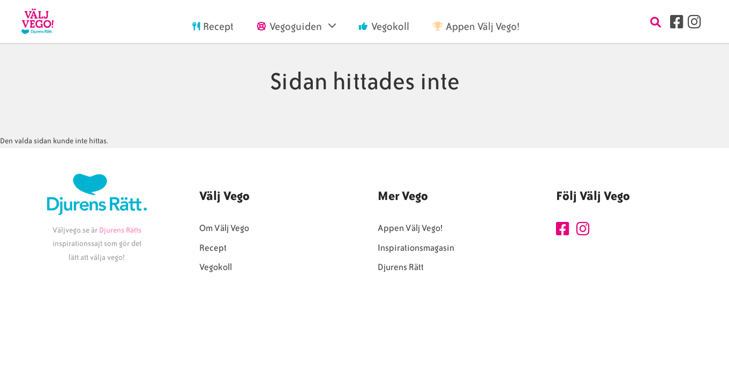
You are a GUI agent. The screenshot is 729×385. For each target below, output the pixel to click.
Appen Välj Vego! (410, 228)
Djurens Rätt (401, 267)
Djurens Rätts (120, 230)
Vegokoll (215, 267)
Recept (213, 247)
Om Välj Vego (224, 228)
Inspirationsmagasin (416, 247)
